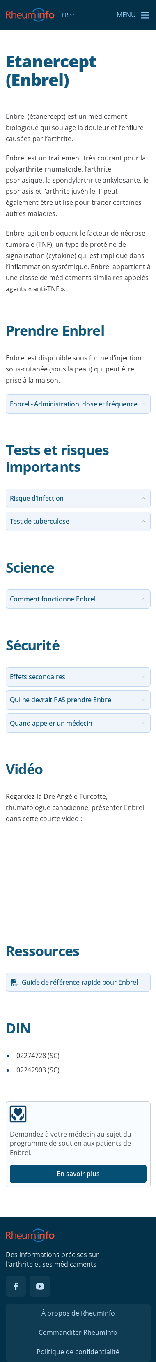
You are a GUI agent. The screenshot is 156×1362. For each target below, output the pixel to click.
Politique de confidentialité (78, 1351)
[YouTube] (40, 1286)
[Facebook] (16, 1286)
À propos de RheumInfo (78, 1313)
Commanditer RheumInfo (78, 1332)
